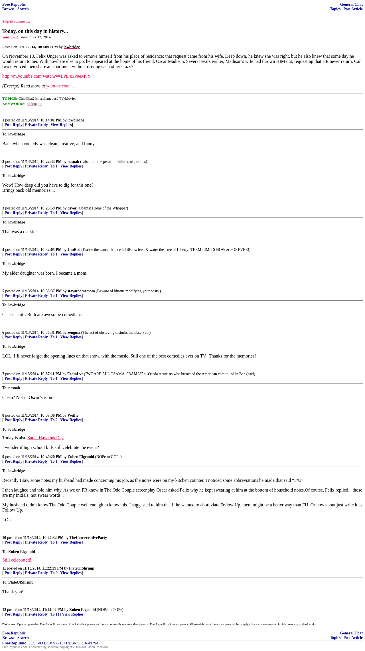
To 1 (54, 166)
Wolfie (73, 415)
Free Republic (14, 4)
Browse (8, 9)
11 (4, 568)
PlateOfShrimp (81, 568)
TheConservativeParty (88, 538)
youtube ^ (10, 37)
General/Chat (351, 4)
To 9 (54, 573)
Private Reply (36, 125)
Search (23, 9)
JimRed (74, 249)
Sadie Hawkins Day (45, 437)
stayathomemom (81, 291)
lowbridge (76, 120)
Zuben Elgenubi (81, 457)
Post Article (353, 9)
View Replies (61, 125)
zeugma (74, 332)
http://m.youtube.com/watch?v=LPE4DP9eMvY (46, 76)
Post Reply (13, 125)
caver (72, 208)
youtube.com (57, 85)
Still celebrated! (16, 560)
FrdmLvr (75, 374)
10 (4, 538)
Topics (335, 9)
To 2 (54, 420)
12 (4, 610)
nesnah (73, 161)
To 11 (54, 614)
